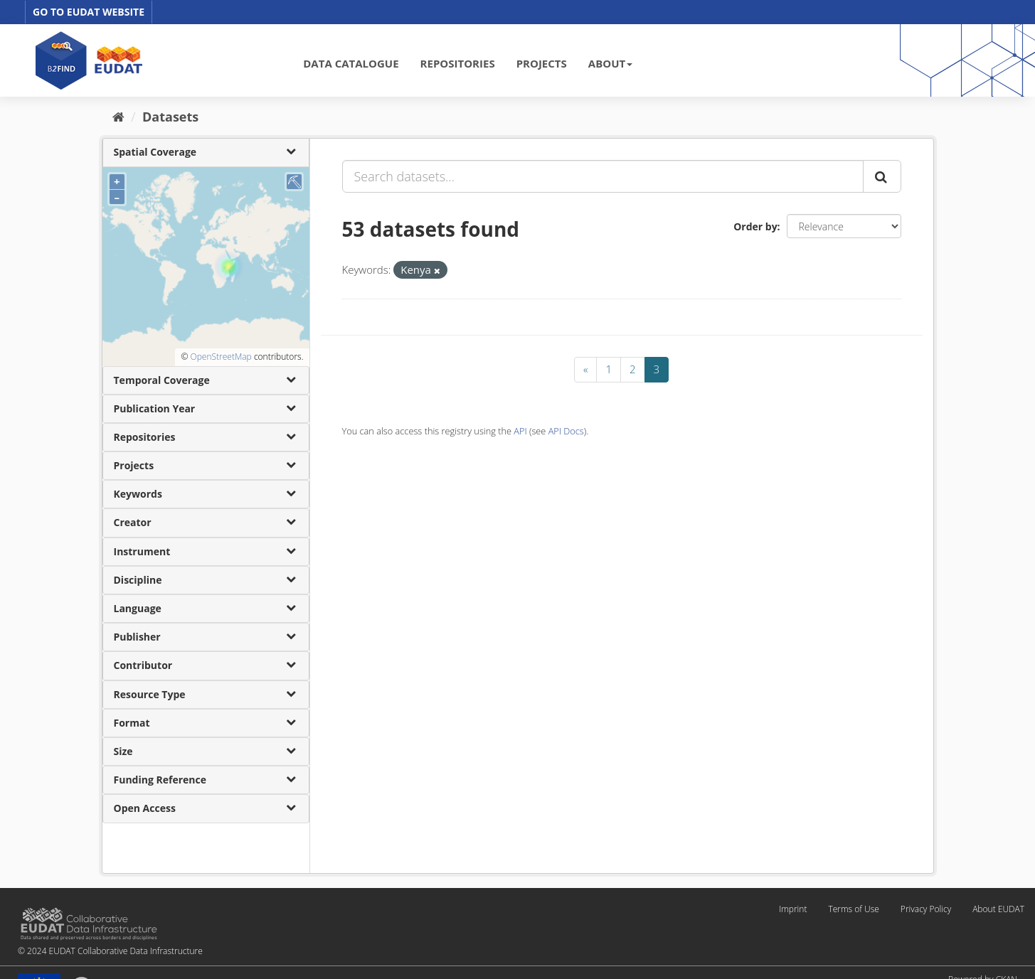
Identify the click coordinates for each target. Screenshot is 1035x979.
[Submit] (882, 176)
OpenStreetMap (220, 357)
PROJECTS (541, 63)
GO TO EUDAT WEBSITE (88, 11)
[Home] (118, 116)
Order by (755, 226)
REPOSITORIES (457, 63)
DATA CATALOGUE (350, 63)
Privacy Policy (926, 909)
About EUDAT (998, 909)
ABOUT (610, 63)
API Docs (566, 430)
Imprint (793, 909)
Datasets (170, 116)
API (520, 430)
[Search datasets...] (603, 176)
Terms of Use (853, 909)
